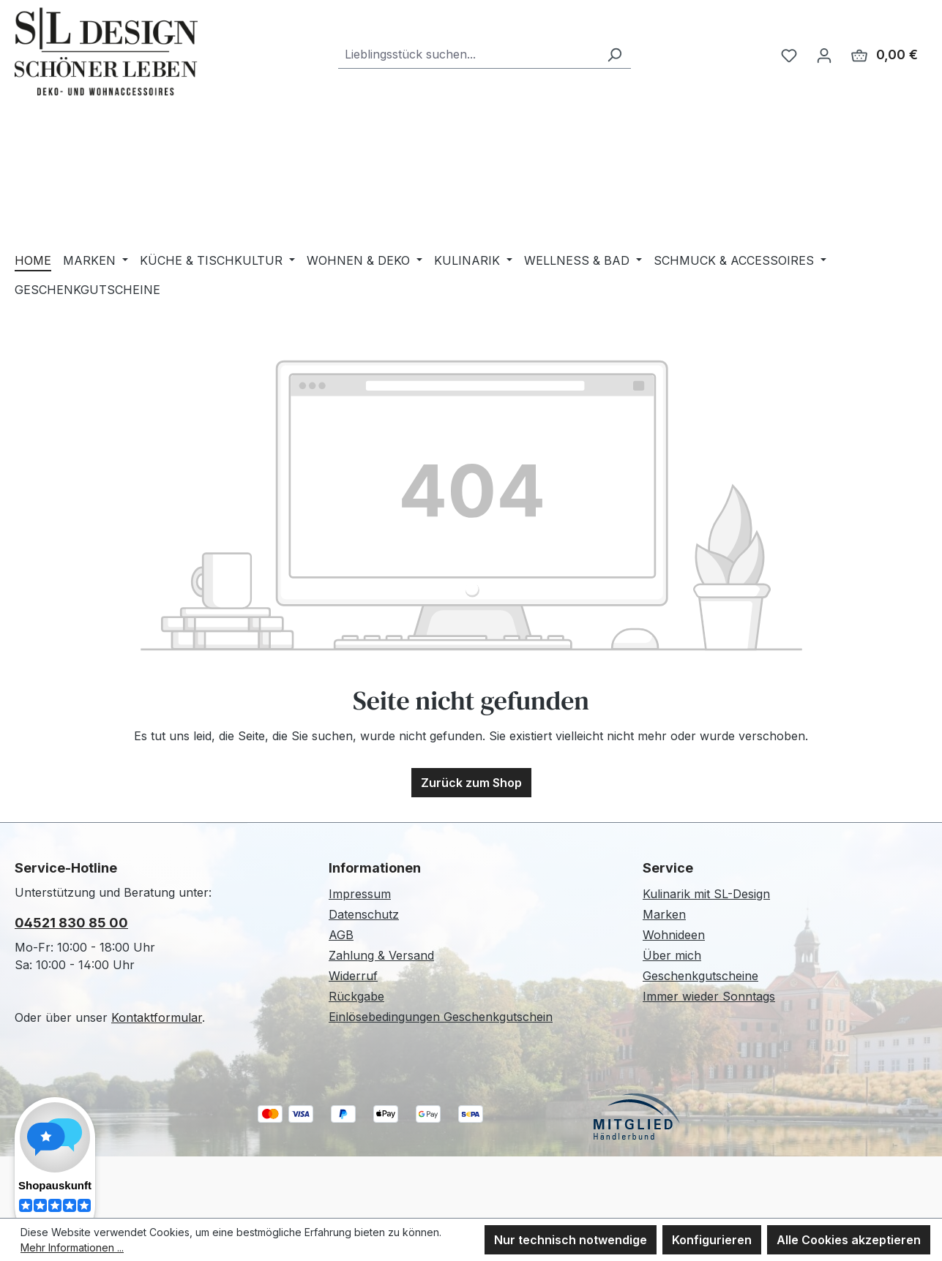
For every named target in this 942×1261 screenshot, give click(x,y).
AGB (341, 934)
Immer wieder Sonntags (709, 996)
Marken (664, 914)
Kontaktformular (156, 1017)
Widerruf (353, 975)
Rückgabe (356, 996)
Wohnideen (674, 934)
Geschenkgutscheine (700, 975)
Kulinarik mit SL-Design (706, 894)
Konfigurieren (712, 1239)
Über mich (672, 955)
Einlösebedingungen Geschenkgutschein (441, 1016)
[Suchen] (614, 54)
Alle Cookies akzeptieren (849, 1239)
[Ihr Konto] (824, 54)
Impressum (360, 894)
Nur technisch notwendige (570, 1239)
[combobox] (468, 54)
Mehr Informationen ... (72, 1247)
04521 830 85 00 (71, 922)
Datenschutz (364, 914)
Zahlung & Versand (381, 955)
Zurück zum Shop (471, 782)
